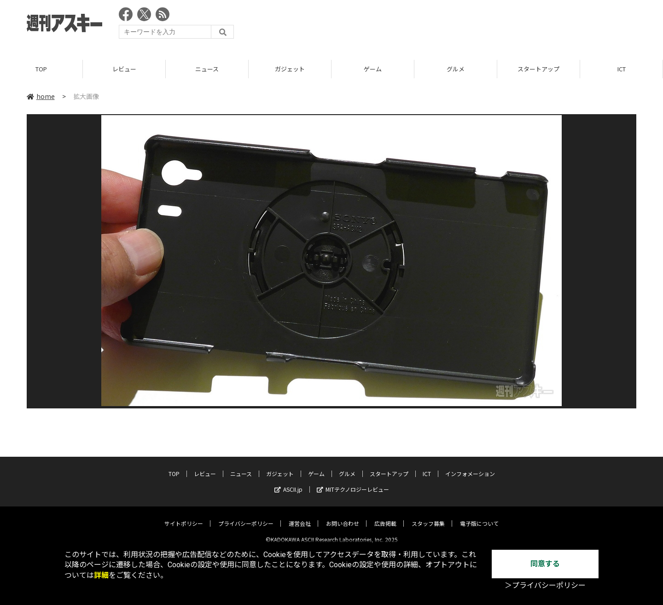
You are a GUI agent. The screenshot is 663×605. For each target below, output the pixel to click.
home (41, 96)
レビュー (124, 68)
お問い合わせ (342, 516)
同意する (545, 563)
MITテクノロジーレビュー (353, 482)
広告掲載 (385, 516)
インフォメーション (470, 467)
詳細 (101, 575)
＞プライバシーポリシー (545, 585)
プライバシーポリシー (245, 516)
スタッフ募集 (428, 516)
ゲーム (373, 68)
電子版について (479, 516)
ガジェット (290, 68)
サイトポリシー (183, 516)
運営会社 (300, 516)
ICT (621, 68)
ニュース (207, 68)
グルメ (456, 68)
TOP (41, 68)
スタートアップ (538, 68)
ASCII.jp (288, 482)
